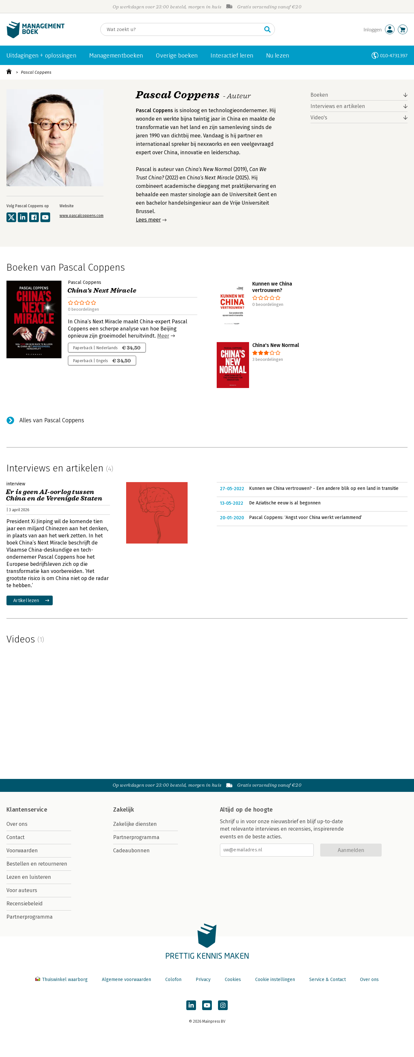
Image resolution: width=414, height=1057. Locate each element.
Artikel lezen (26, 600)
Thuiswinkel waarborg (62, 979)
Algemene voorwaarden (126, 979)
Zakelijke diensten (135, 824)
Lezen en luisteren (28, 877)
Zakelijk (123, 809)
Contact (15, 837)
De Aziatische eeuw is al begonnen (285, 503)
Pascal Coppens (36, 72)
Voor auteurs (21, 890)
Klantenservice (26, 809)
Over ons (16, 824)
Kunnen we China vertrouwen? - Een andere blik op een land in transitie (323, 488)
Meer (163, 336)
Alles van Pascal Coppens (51, 420)
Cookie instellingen (275, 979)
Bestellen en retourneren (36, 864)
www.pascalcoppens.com (82, 215)
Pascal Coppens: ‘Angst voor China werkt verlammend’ (305, 517)
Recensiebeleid (24, 904)
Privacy (203, 979)
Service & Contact (327, 979)
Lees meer (148, 220)
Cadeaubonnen (131, 850)
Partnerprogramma (29, 917)
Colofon (173, 979)
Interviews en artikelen (337, 106)
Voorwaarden (22, 850)
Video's (318, 117)
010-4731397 (394, 55)
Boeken (319, 95)
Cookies (233, 979)
